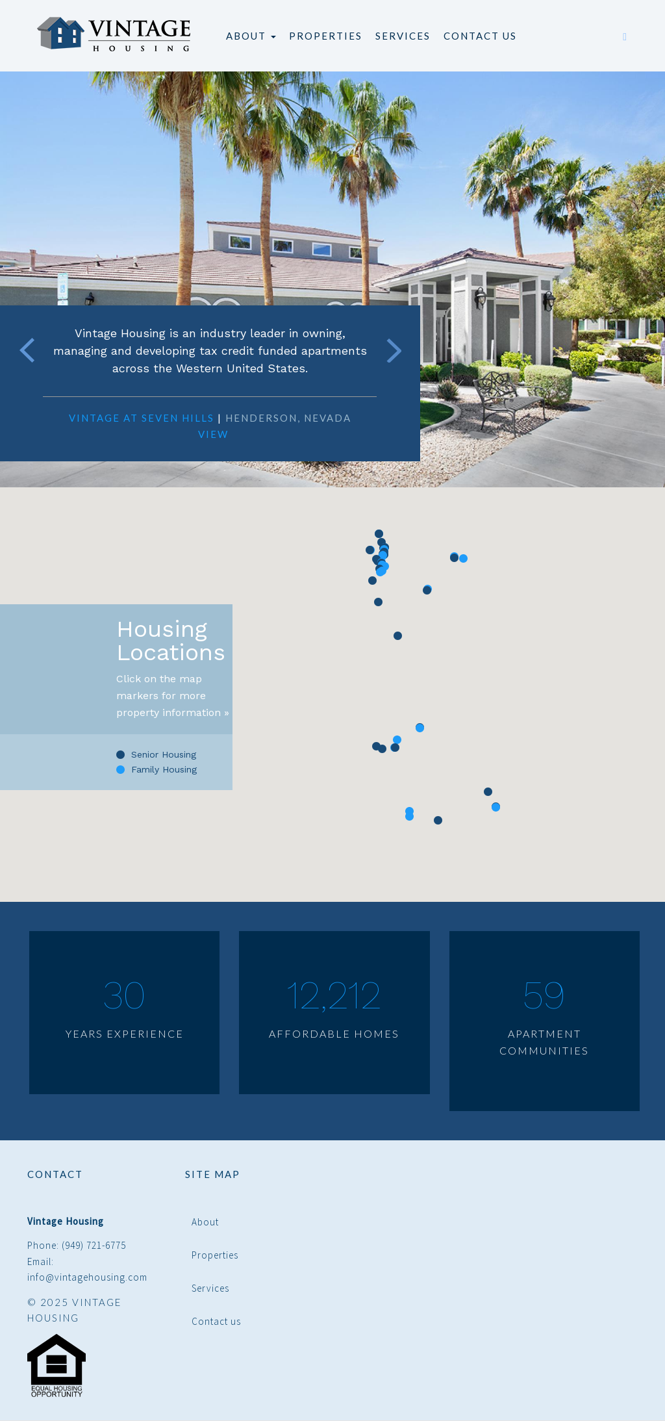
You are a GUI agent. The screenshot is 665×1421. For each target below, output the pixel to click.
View (213, 434)
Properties (325, 36)
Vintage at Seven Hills (141, 418)
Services (403, 36)
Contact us (480, 36)
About (251, 36)
